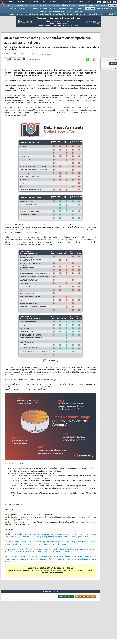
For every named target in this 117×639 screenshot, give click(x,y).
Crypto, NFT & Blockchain (75, 11)
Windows (22, 8)
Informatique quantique (57, 11)
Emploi (63, 2)
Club (88, 2)
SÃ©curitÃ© (90, 8)
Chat (43, 2)
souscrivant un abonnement (50, 570)
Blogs (35, 2)
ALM (44, 5)
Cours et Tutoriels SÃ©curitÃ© (77, 14)
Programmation (82, 5)
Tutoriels (20, 2)
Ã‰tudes (73, 2)
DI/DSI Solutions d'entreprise (21, 5)
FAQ (29, 2)
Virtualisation (42, 11)
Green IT (81, 8)
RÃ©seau (73, 8)
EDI (73, 5)
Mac (55, 8)
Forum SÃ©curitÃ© (31, 14)
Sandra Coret (31, 54)
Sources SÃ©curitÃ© (95, 14)
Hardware (43, 8)
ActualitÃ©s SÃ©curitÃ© (16, 14)
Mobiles (104, 5)
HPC (50, 8)
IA (40, 5)
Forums (10, 2)
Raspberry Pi (63, 8)
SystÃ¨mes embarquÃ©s (104, 8)
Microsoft (51, 5)
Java (58, 5)
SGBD (91, 5)
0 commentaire (44, 54)
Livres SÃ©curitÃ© (59, 14)
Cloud (35, 5)
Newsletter (53, 2)
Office (97, 5)
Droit (81, 2)
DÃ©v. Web (66, 5)
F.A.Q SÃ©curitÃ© (45, 14)
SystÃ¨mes (112, 5)
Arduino (35, 8)
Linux (28, 8)
